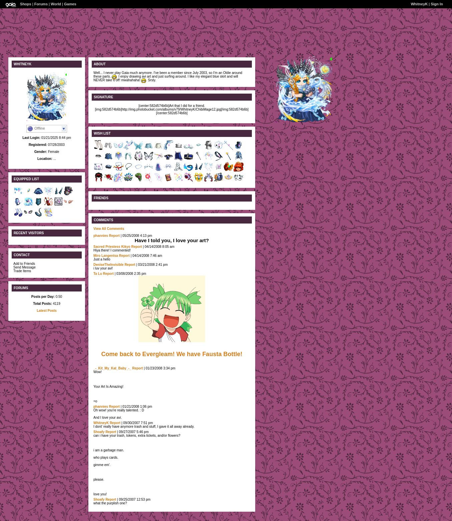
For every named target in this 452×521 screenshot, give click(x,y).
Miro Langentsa (105, 256)
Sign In (437, 4)
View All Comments (108, 229)
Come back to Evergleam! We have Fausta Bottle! (172, 354)
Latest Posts (46, 310)
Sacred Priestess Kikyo (111, 247)
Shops (25, 4)
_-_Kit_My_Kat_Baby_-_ (112, 368)
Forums (41, 4)
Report (114, 236)
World (56, 4)
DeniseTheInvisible (108, 264)
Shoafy (98, 432)
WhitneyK (419, 4)
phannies (100, 236)
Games (70, 4)
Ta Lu (97, 273)
